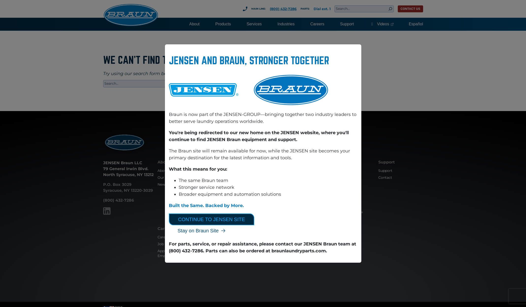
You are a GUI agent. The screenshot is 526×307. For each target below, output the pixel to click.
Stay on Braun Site (198, 230)
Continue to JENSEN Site (211, 219)
